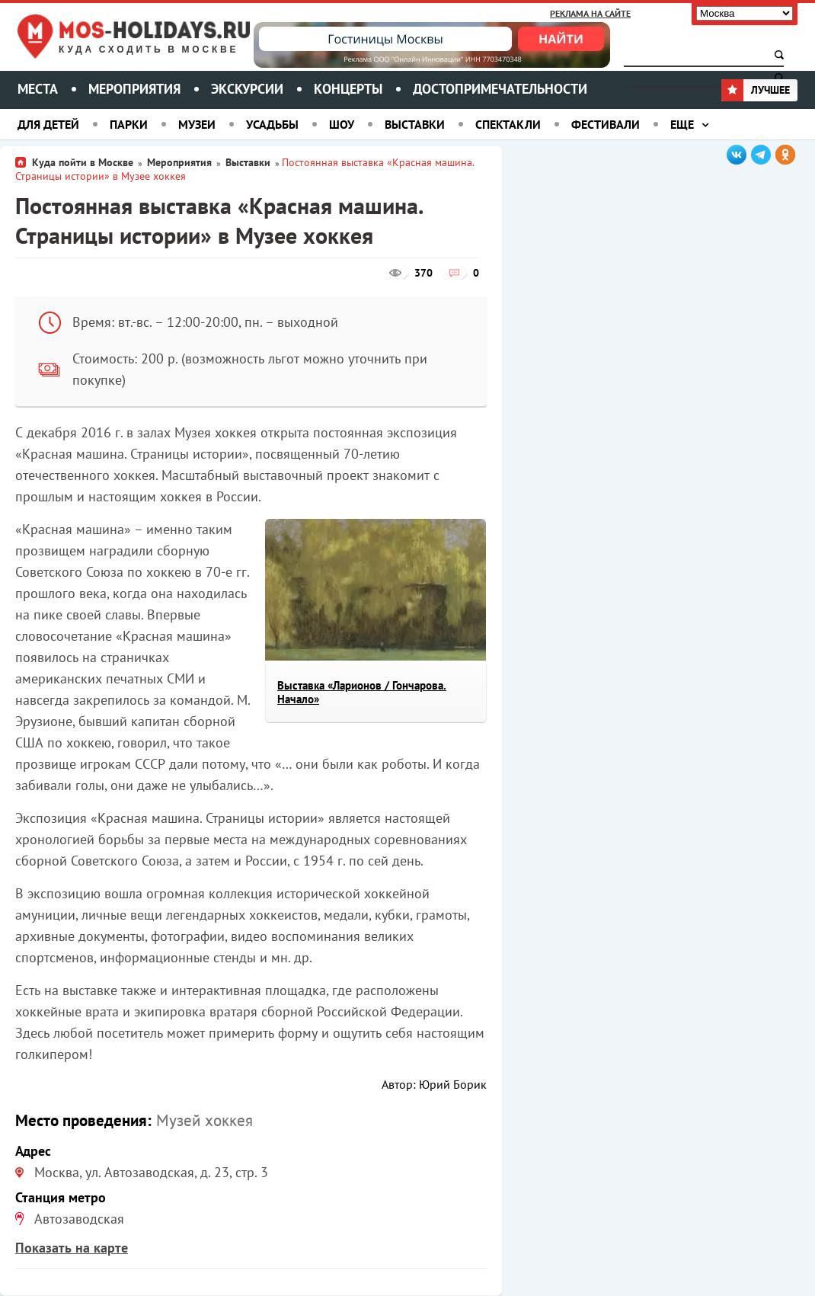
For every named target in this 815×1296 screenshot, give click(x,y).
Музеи (197, 124)
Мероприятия (134, 89)
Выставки (415, 124)
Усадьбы (272, 124)
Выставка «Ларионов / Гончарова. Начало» (361, 692)
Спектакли (508, 124)
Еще (682, 124)
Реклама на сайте (590, 13)
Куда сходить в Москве (148, 50)
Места (38, 89)
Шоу (341, 124)
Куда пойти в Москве (82, 162)
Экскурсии (247, 89)
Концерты (348, 89)
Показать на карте (71, 1247)
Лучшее (755, 90)
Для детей (48, 124)
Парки (129, 124)
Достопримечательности (500, 89)
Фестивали (605, 124)
